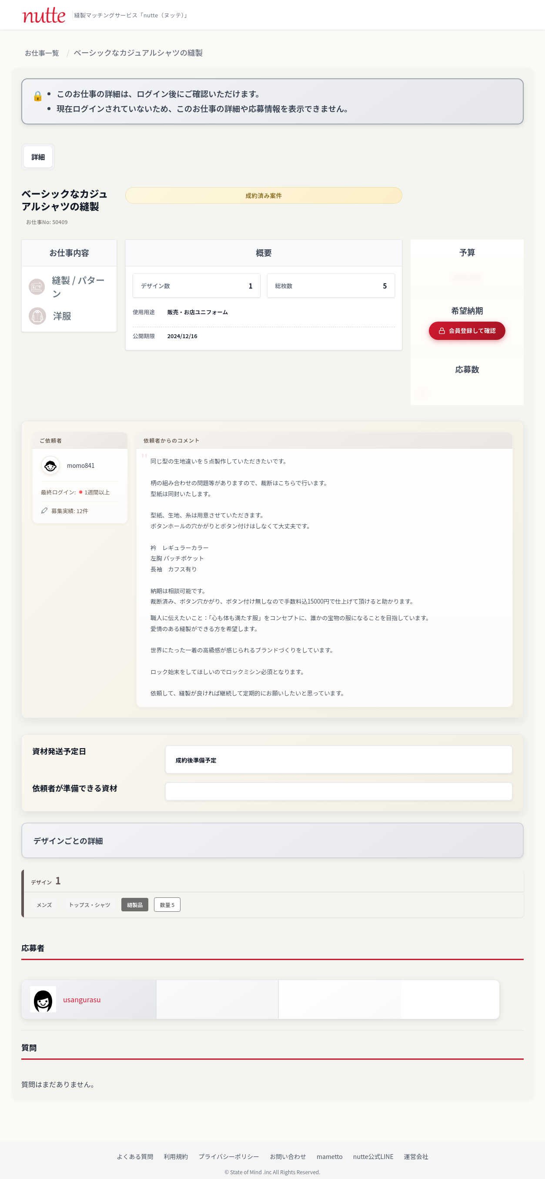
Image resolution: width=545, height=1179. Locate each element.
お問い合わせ (288, 1149)
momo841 (80, 462)
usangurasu (82, 992)
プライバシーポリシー (228, 1149)
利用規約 (176, 1149)
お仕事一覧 (44, 53)
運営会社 (416, 1149)
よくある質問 (135, 1149)
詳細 (40, 157)
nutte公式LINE (373, 1149)
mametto (330, 1149)
